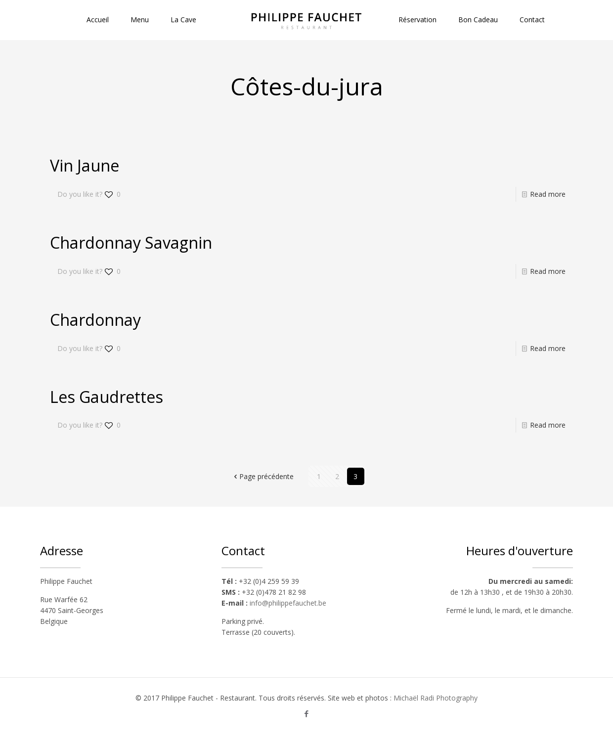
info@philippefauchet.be (288, 603)
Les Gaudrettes (106, 396)
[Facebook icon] (306, 713)
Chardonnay (95, 319)
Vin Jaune (84, 165)
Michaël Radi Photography (436, 698)
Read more (548, 194)
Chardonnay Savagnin (131, 242)
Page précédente (263, 476)
